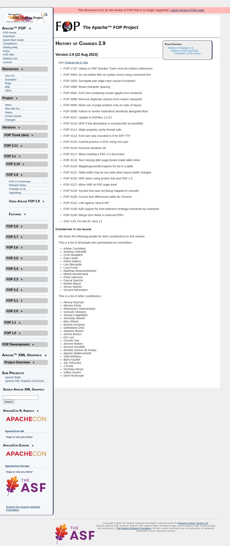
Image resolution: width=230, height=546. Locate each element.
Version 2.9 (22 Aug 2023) (184, 50)
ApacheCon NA (14, 431)
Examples (11, 79)
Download (9, 36)
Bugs (8, 83)
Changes (10, 119)
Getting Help (10, 47)
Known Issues (13, 115)
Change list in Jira (76, 62)
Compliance (10, 43)
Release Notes (17, 185)
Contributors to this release (187, 53)
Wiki (7, 86)
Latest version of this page (187, 10)
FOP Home (9, 32)
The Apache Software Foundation (134, 528)
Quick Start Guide (13, 39)
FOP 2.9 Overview (20, 181)
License (7, 62)
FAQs (6, 51)
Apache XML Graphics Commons (24, 380)
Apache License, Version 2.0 (193, 523)
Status (8, 112)
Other (8, 90)
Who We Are (12, 108)
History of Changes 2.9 (180, 48)
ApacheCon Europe (17, 466)
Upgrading (15, 192)
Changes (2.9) (17, 188)
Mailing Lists (10, 58)
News (8, 104)
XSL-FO (10, 75)
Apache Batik (13, 377)
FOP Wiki (8, 54)
